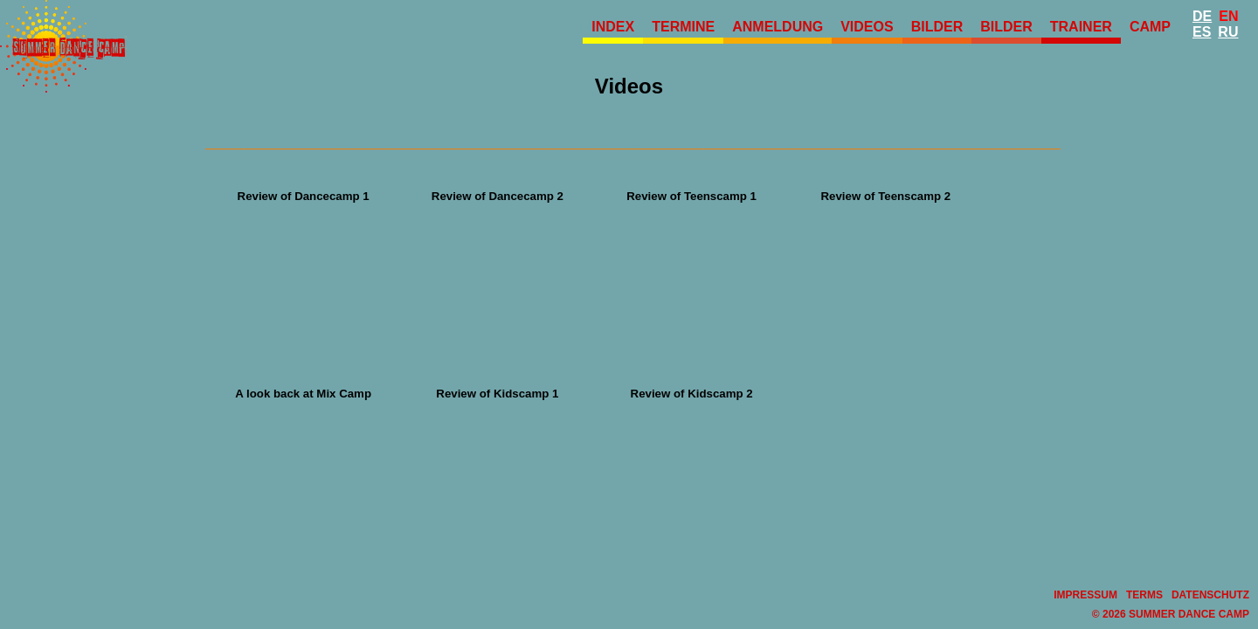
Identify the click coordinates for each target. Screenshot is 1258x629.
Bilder (937, 26)
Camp (1150, 26)
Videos (866, 26)
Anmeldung (777, 26)
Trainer (1081, 26)
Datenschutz (1210, 595)
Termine (683, 26)
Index (612, 26)
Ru (1228, 31)
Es (1201, 31)
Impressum (1085, 595)
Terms (1144, 595)
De (1202, 16)
